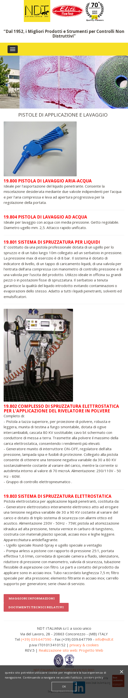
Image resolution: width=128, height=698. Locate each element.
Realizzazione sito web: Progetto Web (71, 650)
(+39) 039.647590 (36, 639)
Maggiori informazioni (32, 598)
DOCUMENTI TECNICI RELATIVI (36, 607)
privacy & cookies (84, 644)
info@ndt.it (104, 639)
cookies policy (93, 677)
